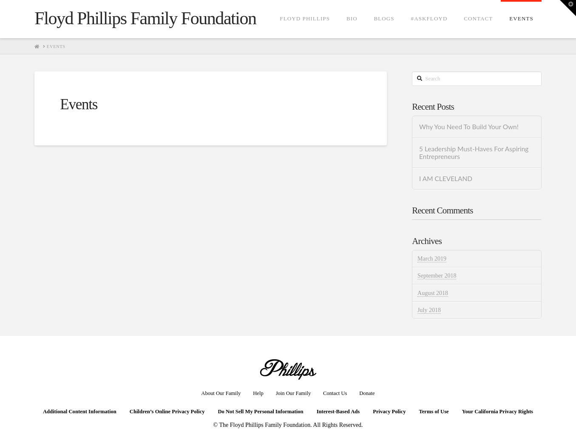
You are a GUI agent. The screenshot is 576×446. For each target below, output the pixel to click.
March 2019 (431, 259)
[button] (568, 8)
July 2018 (429, 310)
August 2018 (432, 293)
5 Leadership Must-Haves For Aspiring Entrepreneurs (473, 153)
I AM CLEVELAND (445, 178)
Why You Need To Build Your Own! (469, 127)
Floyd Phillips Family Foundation (145, 18)
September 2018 (436, 276)
